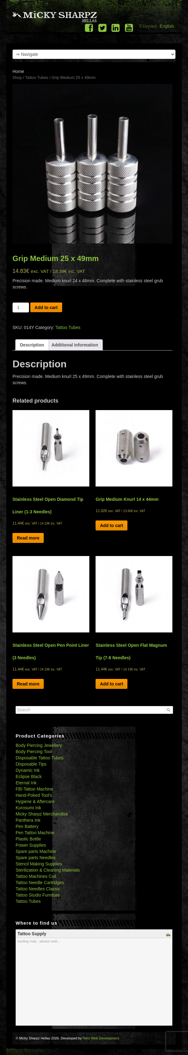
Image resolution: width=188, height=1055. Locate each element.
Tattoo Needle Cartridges (40, 882)
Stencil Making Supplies (39, 863)
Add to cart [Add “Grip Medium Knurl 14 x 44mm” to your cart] (111, 525)
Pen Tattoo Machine (35, 832)
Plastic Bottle (28, 838)
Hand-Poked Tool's (34, 795)
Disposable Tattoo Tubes (39, 757)
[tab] (32, 345)
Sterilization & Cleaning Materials (48, 870)
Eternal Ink (26, 782)
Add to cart (46, 307)
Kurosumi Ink (28, 807)
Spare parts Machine (36, 851)
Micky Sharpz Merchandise (42, 813)
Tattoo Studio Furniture (38, 895)
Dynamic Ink (28, 770)
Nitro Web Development (101, 1038)
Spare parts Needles (36, 857)
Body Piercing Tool (34, 751)
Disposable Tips (31, 764)
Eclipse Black (29, 776)
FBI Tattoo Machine (34, 788)
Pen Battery (27, 826)
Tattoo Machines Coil (36, 876)
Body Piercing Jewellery (39, 745)
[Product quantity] (20, 307)
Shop (17, 77)
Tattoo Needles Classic (38, 888)
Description (32, 344)
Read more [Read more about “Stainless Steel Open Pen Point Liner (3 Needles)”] (28, 683)
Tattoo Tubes (36, 77)
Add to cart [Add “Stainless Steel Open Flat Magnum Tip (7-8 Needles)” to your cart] (111, 683)
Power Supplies (31, 845)
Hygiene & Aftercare (35, 801)
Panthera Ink (28, 820)
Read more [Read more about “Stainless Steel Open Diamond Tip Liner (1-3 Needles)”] (28, 537)
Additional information (75, 344)
